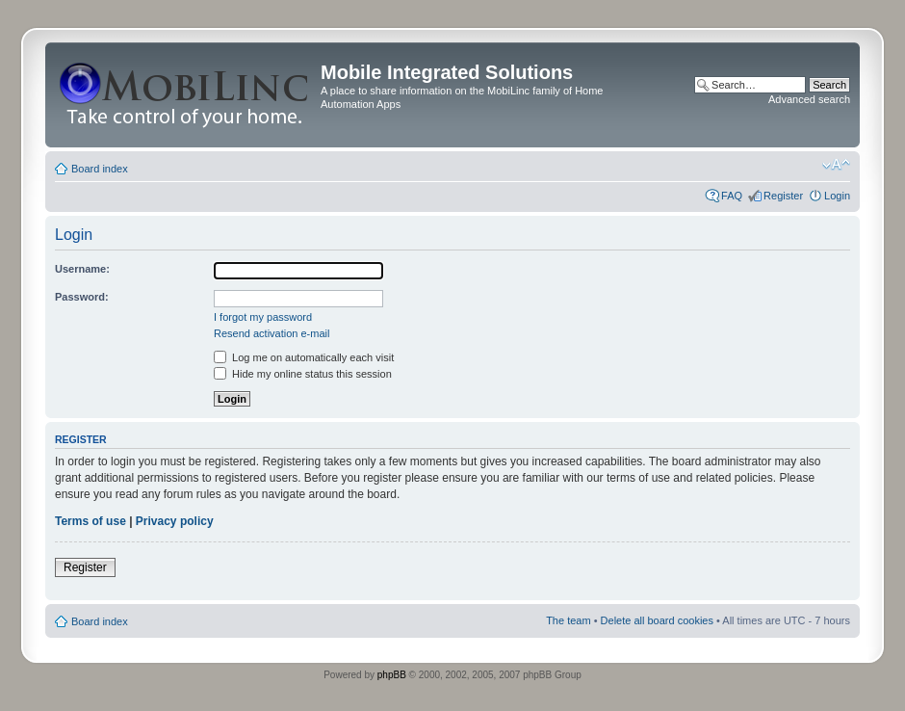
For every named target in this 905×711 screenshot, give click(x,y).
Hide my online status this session (303, 374)
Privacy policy (175, 521)
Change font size (836, 164)
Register (783, 195)
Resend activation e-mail (271, 333)
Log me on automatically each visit (304, 357)
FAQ (731, 195)
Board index (99, 168)
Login (837, 195)
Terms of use (90, 521)
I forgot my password (263, 317)
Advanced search (809, 99)
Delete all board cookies (657, 620)
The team (568, 620)
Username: (82, 269)
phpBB (391, 675)
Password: (82, 297)
